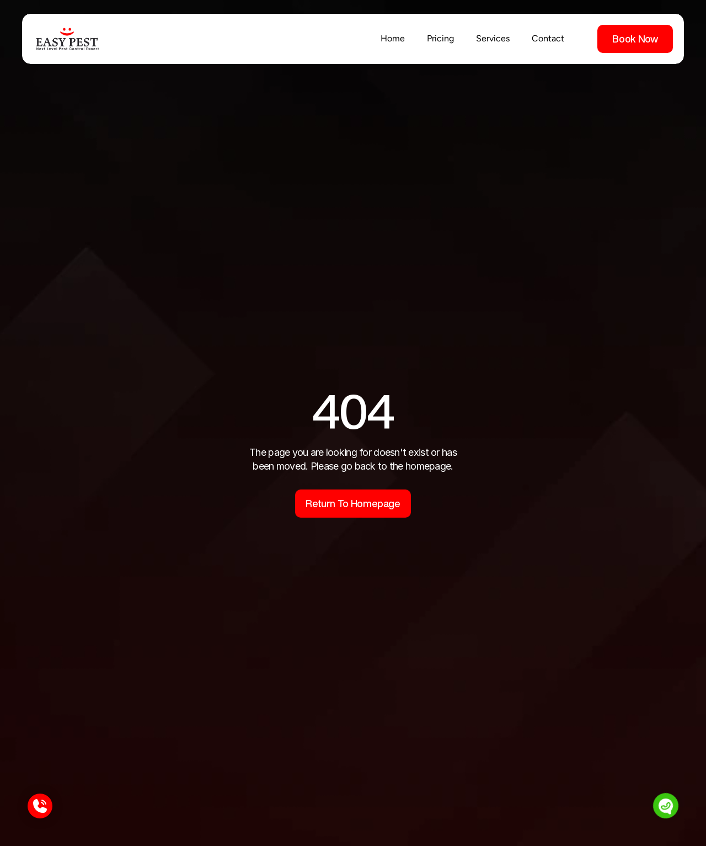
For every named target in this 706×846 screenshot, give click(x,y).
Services (493, 38)
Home (393, 38)
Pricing (440, 38)
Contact (548, 38)
